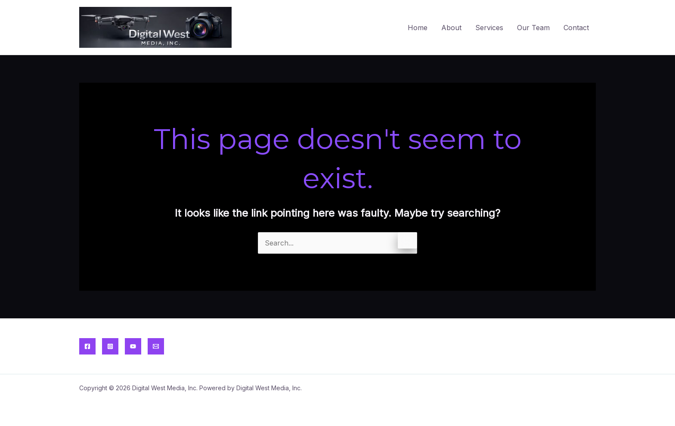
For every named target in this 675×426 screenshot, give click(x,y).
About (451, 27)
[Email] (156, 346)
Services (489, 27)
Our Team (533, 27)
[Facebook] (87, 346)
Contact (576, 27)
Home (417, 27)
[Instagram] (110, 346)
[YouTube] (133, 346)
